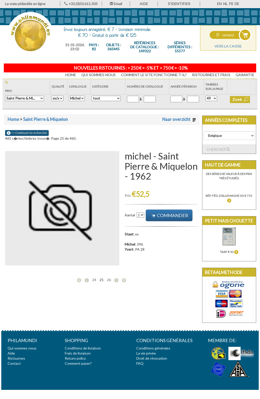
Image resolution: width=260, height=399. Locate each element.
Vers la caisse (228, 46)
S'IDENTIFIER (179, 4)
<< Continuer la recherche (27, 133)
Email (116, 4)
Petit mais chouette (229, 221)
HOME (70, 75)
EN (219, 4)
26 (109, 280)
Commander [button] (169, 215)
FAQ (139, 363)
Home (13, 119)
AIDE (144, 4)
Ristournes (16, 358)
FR (231, 4)
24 (94, 280)
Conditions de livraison (83, 348)
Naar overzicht (179, 119)
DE (237, 4)
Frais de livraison (78, 353)
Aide (11, 353)
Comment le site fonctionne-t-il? (154, 75)
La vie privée (146, 353)
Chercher (218, 149)
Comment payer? (78, 363)
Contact (14, 363)
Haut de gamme (222, 165)
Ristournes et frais (211, 75)
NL (225, 4)
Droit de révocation (151, 358)
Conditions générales (153, 348)
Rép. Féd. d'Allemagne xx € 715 (229, 198)
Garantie (245, 75)
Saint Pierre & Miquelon (45, 119)
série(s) (225, 35)
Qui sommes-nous (98, 75)
